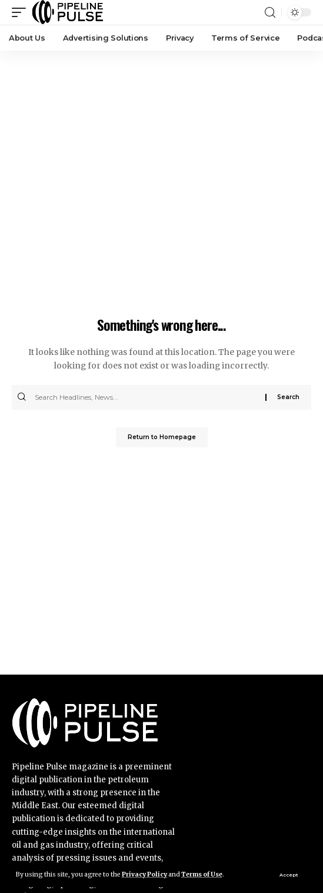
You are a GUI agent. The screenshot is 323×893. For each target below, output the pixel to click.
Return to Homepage (162, 437)
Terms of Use (201, 874)
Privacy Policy (144, 874)
